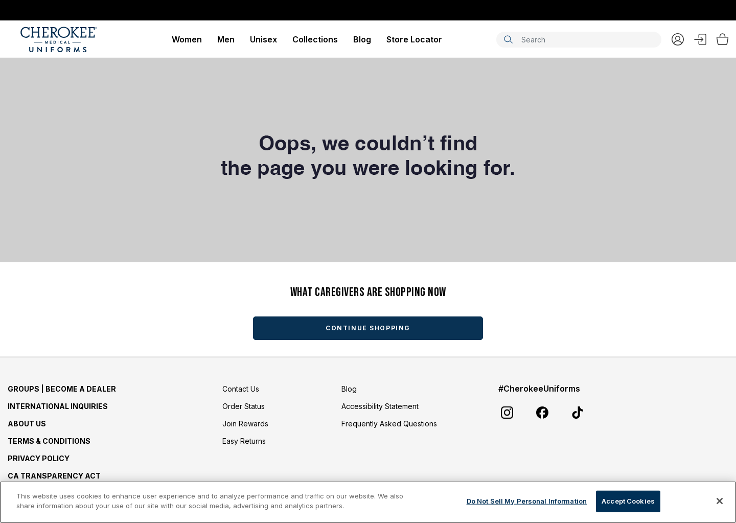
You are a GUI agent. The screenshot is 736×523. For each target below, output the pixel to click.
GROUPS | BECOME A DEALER (62, 388)
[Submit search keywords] (508, 39)
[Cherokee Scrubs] (59, 39)
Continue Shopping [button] (368, 328)
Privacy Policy (39, 458)
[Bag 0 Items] (722, 39)
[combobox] (578, 40)
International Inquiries (58, 406)
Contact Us (240, 388)
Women (187, 39)
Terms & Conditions (49, 441)
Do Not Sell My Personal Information (527, 501)
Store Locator (414, 39)
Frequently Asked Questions (389, 423)
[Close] (719, 501)
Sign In (700, 39)
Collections (315, 39)
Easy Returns (244, 441)
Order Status (243, 406)
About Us (27, 423)
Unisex (263, 39)
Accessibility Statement (380, 406)
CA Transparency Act (54, 475)
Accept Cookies (628, 501)
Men (226, 39)
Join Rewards (245, 423)
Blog (362, 39)
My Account (678, 39)
